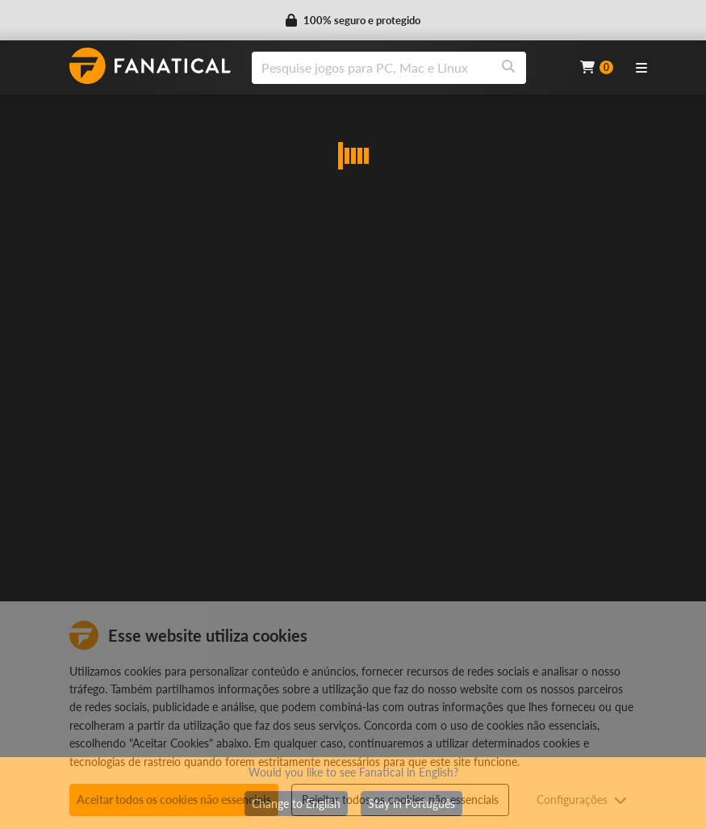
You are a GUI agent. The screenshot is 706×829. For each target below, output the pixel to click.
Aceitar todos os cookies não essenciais (174, 799)
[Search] (508, 68)
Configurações (582, 799)
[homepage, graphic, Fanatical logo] (150, 66)
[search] (371, 68)
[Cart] (596, 67)
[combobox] (406, 68)
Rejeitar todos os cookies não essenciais (400, 799)
